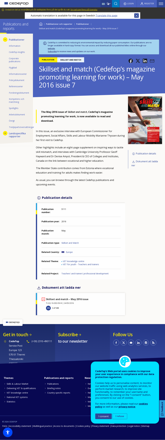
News (90, 383)
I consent (103, 416)
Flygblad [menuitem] (13, 67)
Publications (53, 383)
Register (149, 3)
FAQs (4, 426)
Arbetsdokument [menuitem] (17, 114)
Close (136, 15)
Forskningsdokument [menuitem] (19, 92)
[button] (131, 61)
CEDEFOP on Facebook (116, 343)
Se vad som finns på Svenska (83, 9)
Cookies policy (83, 426)
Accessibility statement (20, 426)
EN (48, 308)
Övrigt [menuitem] (12, 120)
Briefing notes (54, 388)
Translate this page (106, 15)
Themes (8, 378)
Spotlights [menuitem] (13, 108)
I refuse (120, 416)
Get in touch (15, 334)
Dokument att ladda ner (144, 163)
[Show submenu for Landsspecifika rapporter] (5, 133)
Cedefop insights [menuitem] (17, 52)
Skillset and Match (70, 242)
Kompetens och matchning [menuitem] (16, 100)
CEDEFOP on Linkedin (138, 343)
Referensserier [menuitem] (16, 86)
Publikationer (82, 24)
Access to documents (64, 426)
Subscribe (52, 51)
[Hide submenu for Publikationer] (5, 39)
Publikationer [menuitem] (16, 39)
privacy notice (127, 406)
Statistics (11, 401)
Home (41, 23)
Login (130, 3)
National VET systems (17, 397)
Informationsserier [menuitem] (18, 74)
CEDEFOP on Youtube (131, 343)
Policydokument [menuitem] (16, 80)
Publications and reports (58, 378)
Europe (69, 252)
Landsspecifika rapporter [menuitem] (17, 135)
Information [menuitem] (14, 45)
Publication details (146, 153)
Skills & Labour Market (17, 383)
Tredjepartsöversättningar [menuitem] (19, 127)
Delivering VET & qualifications (21, 388)
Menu (161, 4)
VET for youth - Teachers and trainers (81, 264)
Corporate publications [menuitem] (14, 60)
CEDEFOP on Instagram (146, 343)
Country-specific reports (58, 392)
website (51, 48)
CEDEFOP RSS (153, 343)
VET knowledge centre (73, 261)
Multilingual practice (42, 426)
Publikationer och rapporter (59, 24)
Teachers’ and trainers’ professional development (85, 273)
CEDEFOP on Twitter (124, 343)
